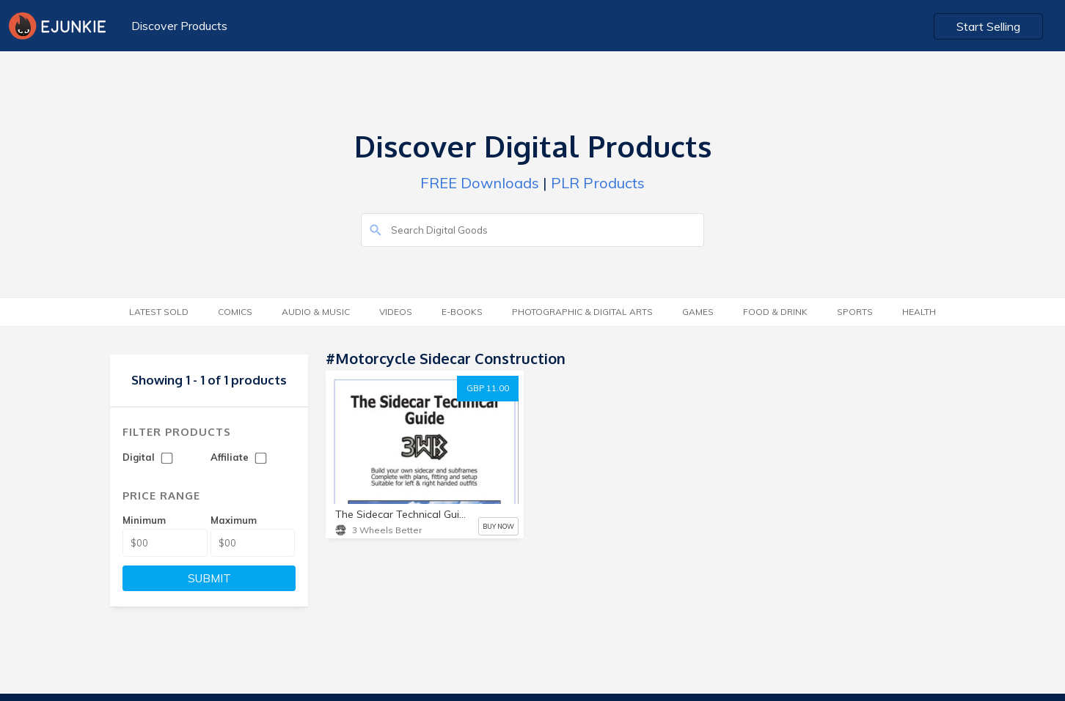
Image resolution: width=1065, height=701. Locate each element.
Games (698, 311)
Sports (855, 311)
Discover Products (179, 25)
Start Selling (988, 26)
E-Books (462, 311)
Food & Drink (775, 311)
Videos (395, 311)
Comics (235, 311)
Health (919, 311)
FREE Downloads (479, 183)
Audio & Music (316, 311)
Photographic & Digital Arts (582, 311)
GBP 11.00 (487, 388)
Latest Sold (159, 311)
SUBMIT (209, 578)
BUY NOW (498, 526)
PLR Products (598, 183)
